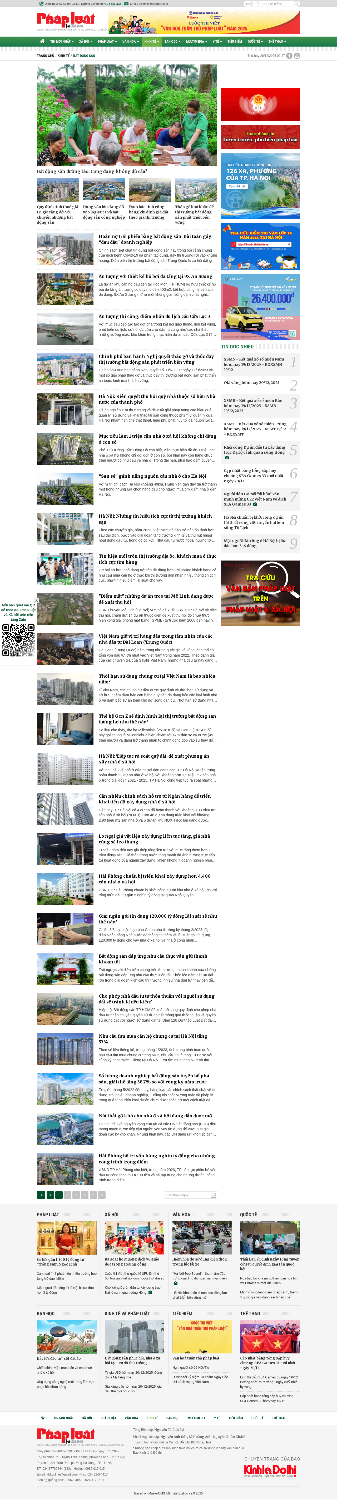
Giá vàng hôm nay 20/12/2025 (252, 382)
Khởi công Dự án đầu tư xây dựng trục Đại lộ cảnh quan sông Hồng (254, 452)
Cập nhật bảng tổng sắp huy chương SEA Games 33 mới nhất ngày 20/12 (254, 475)
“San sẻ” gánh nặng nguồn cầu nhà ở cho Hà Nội (152, 476)
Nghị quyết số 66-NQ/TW (191, 1367)
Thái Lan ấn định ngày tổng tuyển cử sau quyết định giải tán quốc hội (269, 1264)
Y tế (217, 41)
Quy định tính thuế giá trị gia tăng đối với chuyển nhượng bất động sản (57, 214)
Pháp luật (107, 41)
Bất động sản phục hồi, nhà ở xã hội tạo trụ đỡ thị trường (132, 1360)
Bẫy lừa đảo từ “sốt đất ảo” (59, 1358)
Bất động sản (84, 56)
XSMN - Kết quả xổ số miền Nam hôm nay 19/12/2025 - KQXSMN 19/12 (254, 364)
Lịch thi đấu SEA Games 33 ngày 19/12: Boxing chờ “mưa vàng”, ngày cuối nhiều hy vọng (269, 1382)
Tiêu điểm (234, 41)
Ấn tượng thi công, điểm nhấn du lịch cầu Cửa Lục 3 (154, 316)
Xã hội (85, 41)
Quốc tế (255, 41)
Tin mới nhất (61, 41)
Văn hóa (130, 41)
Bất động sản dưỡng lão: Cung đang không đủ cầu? (92, 171)
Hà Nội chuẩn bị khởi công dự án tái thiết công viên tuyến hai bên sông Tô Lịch (254, 522)
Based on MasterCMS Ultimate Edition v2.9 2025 (168, 1493)
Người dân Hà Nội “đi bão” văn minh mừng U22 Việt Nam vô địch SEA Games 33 (255, 499)
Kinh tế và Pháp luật (127, 1313)
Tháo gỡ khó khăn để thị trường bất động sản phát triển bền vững (194, 214)
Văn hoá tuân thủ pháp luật (196, 1358)
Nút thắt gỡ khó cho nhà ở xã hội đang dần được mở (155, 1115)
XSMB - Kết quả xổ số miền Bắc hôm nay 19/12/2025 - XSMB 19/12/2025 (253, 405)
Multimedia (196, 41)
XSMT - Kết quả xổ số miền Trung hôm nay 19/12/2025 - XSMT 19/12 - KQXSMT (255, 429)
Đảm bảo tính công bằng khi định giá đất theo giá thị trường (148, 211)
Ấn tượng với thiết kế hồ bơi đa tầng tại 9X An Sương (155, 276)
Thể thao (277, 41)
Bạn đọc (172, 41)
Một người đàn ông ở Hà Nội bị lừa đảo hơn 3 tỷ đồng (255, 543)
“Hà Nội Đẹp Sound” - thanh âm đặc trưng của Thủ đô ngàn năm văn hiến (199, 1278)
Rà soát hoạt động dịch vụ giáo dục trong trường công (132, 1261)
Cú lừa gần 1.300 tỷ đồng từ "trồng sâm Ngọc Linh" (60, 1262)
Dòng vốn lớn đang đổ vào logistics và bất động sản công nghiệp (104, 211)
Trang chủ (45, 56)
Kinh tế (152, 41)
